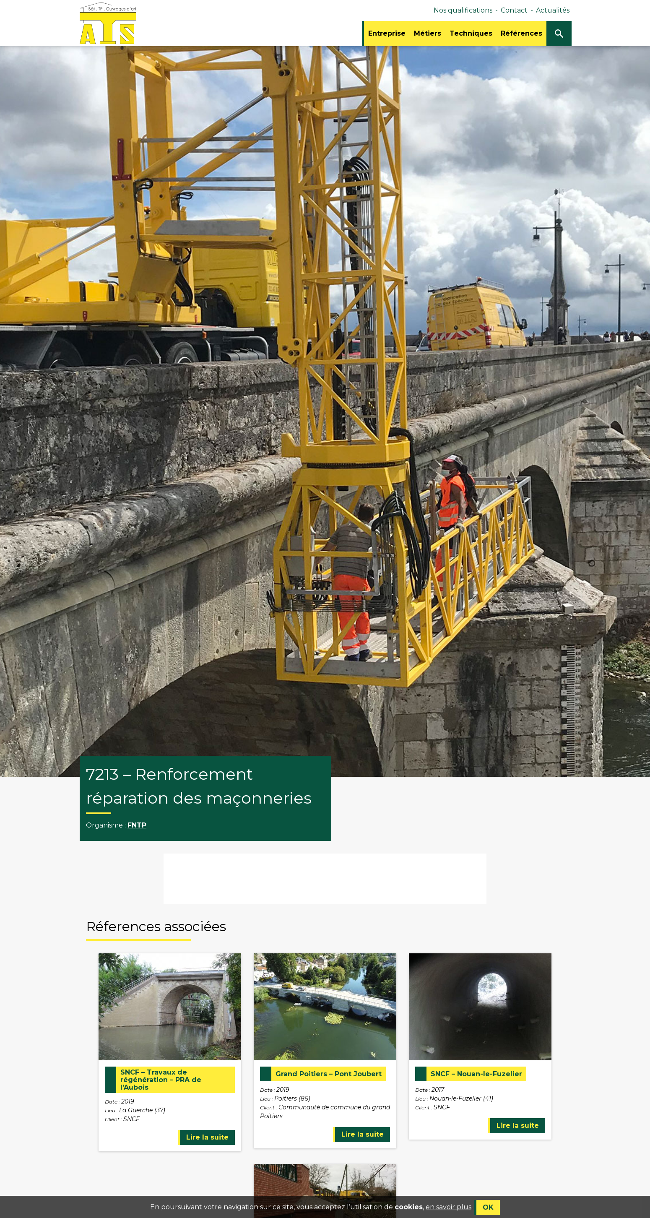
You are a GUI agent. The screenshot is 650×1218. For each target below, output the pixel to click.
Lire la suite (207, 1137)
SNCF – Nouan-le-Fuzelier (476, 1074)
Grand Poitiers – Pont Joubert (329, 1074)
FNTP (136, 825)
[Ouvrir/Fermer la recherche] (559, 33)
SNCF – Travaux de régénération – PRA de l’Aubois (160, 1080)
